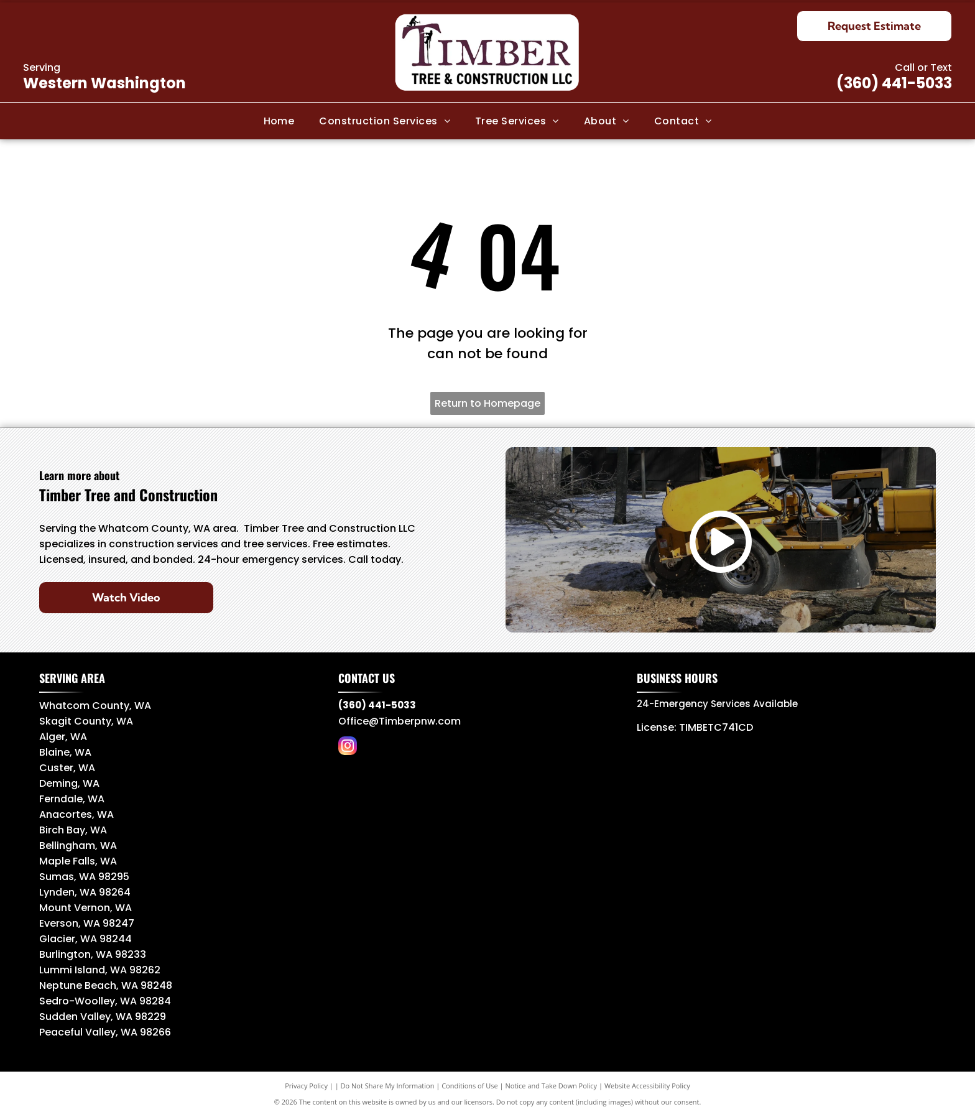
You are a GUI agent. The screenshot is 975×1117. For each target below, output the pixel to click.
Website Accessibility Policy (647, 1085)
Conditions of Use (469, 1085)
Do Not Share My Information (388, 1085)
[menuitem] (279, 120)
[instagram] (347, 747)
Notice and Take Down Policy (552, 1085)
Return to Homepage (487, 403)
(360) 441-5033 (894, 83)
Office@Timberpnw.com (399, 721)
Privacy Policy (306, 1085)
